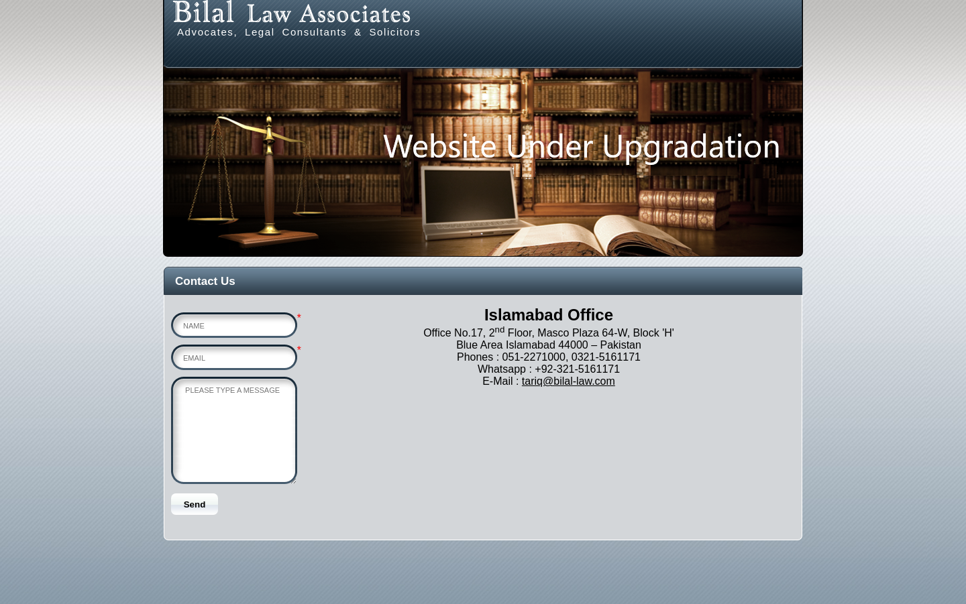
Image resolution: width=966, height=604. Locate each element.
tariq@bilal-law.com (568, 381)
